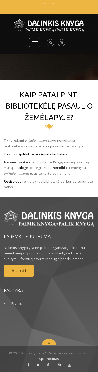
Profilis (16, 303)
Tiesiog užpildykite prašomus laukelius (35, 154)
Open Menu (34, 42)
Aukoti (18, 270)
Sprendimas (49, 358)
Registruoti (13, 181)
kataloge (21, 167)
